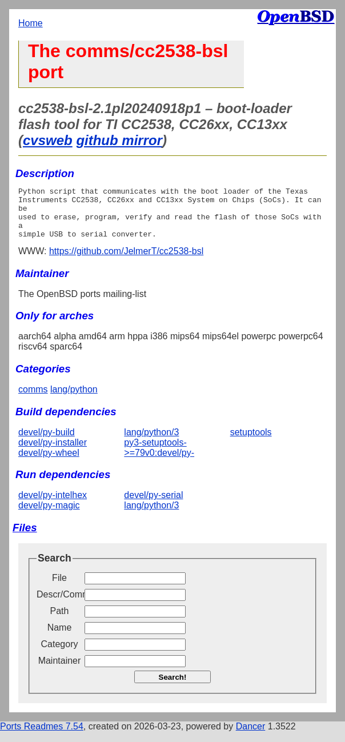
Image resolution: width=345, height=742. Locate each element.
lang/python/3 (151, 442)
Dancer (251, 736)
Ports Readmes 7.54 (41, 736)
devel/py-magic (49, 515)
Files (25, 538)
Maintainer (59, 671)
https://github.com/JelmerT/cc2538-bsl (126, 261)
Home (30, 23)
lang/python (74, 399)
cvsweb (48, 140)
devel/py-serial (153, 505)
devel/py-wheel (48, 463)
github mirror (119, 140)
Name (59, 638)
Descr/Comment (59, 604)
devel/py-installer (52, 453)
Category (59, 654)
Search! (173, 687)
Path (59, 621)
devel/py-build (46, 442)
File (59, 588)
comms (33, 399)
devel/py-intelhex (52, 505)
